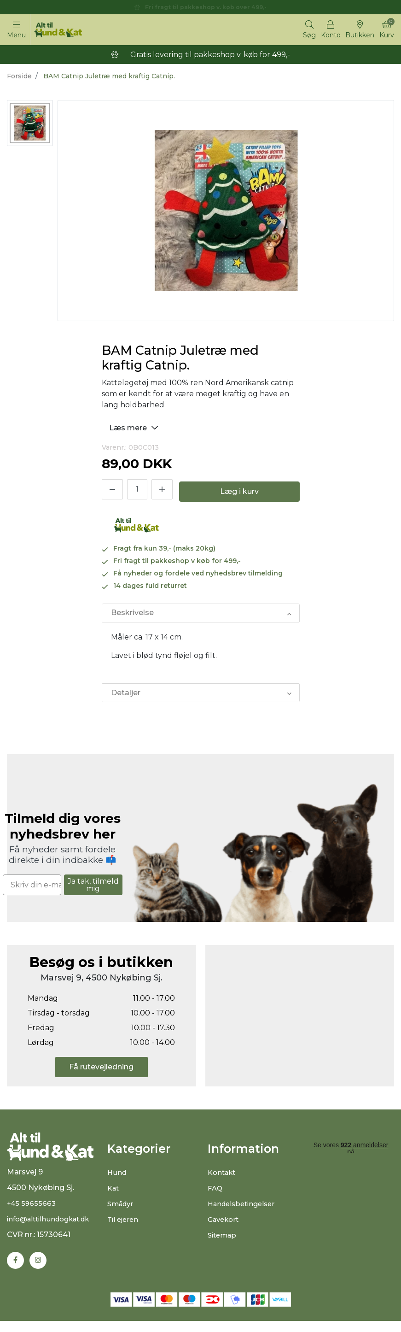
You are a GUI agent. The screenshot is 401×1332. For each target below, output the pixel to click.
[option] (30, 125)
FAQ (216, 1192)
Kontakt (223, 1177)
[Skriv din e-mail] (32, 889)
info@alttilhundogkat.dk (52, 1229)
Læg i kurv (239, 493)
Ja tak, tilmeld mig (93, 889)
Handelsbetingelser (244, 1208)
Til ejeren (124, 1224)
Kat (114, 1192)
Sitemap (223, 1239)
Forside (19, 78)
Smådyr (121, 1208)
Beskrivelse (131, 615)
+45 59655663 (32, 1213)
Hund (117, 1177)
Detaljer (125, 696)
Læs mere (135, 429)
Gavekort (225, 1224)
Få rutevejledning (101, 1071)
